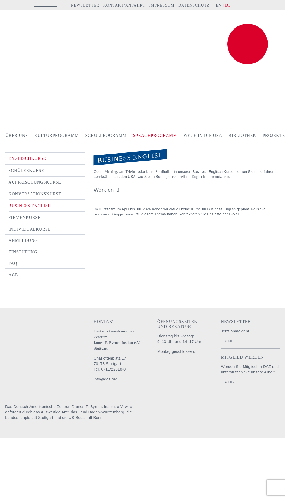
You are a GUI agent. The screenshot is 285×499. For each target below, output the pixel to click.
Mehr (230, 341)
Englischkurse (27, 158)
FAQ (13, 263)
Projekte (274, 135)
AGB (13, 275)
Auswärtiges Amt (167, 411)
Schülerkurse (26, 170)
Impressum (161, 5)
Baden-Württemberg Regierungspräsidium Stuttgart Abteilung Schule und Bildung (199, 411)
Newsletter (85, 5)
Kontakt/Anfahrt (124, 5)
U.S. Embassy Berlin (271, 411)
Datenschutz (194, 5)
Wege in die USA (202, 135)
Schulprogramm (106, 135)
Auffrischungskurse (35, 182)
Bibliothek (242, 135)
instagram (243, 5)
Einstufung (23, 252)
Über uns (16, 135)
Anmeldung (23, 240)
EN (219, 5)
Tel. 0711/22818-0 (110, 369)
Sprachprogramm (155, 135)
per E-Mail (231, 214)
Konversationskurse (35, 194)
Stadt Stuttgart (236, 411)
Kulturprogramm (56, 135)
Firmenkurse (25, 217)
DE (228, 5)
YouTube (265, 5)
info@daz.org (105, 379)
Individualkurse (30, 229)
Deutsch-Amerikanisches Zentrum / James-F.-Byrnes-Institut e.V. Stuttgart (40, 27)
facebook (252, 5)
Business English (30, 205)
